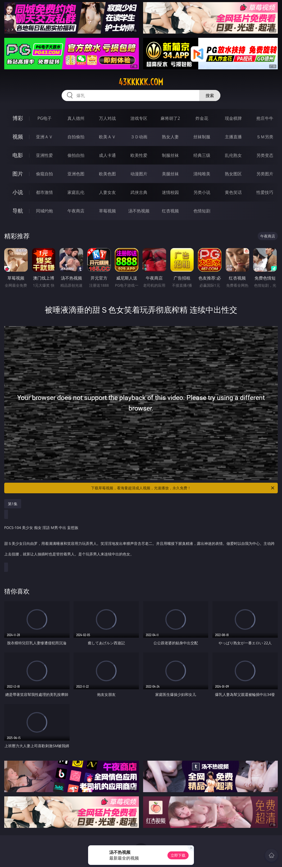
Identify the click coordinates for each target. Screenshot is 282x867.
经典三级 (201, 155)
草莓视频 (107, 211)
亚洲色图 (75, 174)
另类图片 (264, 174)
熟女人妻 (170, 137)
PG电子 (44, 118)
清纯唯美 (201, 174)
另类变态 (264, 155)
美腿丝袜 (170, 174)
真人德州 (75, 118)
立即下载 (178, 855)
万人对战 (107, 118)
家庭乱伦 (75, 192)
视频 (17, 136)
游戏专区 (138, 118)
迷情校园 (170, 192)
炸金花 (201, 118)
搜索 (210, 95)
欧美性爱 (138, 155)
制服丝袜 (170, 155)
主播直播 (233, 137)
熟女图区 (233, 174)
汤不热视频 (138, 211)
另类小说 (201, 192)
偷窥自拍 (44, 174)
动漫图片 (138, 174)
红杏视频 (170, 211)
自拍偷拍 (75, 137)
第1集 (12, 503)
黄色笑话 (233, 192)
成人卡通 (107, 155)
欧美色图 (107, 174)
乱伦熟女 (233, 155)
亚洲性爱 (44, 155)
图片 (17, 173)
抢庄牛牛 (264, 118)
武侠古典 (138, 192)
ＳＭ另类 (264, 137)
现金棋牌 (233, 118)
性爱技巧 (264, 192)
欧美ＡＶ (107, 137)
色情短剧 (201, 211)
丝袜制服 (201, 137)
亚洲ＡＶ (44, 137)
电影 (17, 155)
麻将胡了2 (170, 118)
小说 (17, 192)
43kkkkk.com (141, 82)
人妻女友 (107, 192)
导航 (17, 210)
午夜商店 (75, 211)
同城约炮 (44, 211)
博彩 (17, 118)
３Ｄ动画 (138, 137)
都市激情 (44, 192)
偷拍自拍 (75, 155)
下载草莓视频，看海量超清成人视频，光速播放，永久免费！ (183, 488)
